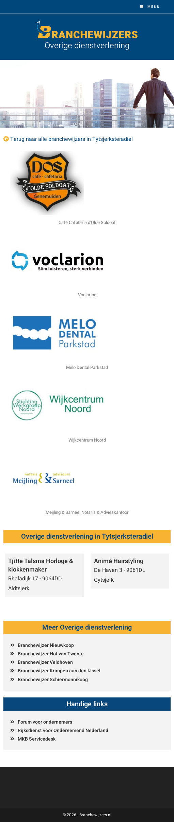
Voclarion (87, 295)
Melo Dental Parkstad (87, 367)
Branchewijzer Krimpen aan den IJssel (59, 670)
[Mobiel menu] (150, 6)
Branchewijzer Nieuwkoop (46, 645)
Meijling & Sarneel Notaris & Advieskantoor (87, 512)
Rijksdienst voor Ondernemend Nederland (63, 730)
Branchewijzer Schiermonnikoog (53, 679)
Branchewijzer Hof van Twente (51, 653)
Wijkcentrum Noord (87, 440)
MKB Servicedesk (37, 739)
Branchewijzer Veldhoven (45, 662)
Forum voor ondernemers (45, 722)
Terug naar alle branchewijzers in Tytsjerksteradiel (71, 139)
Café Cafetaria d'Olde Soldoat (87, 222)
